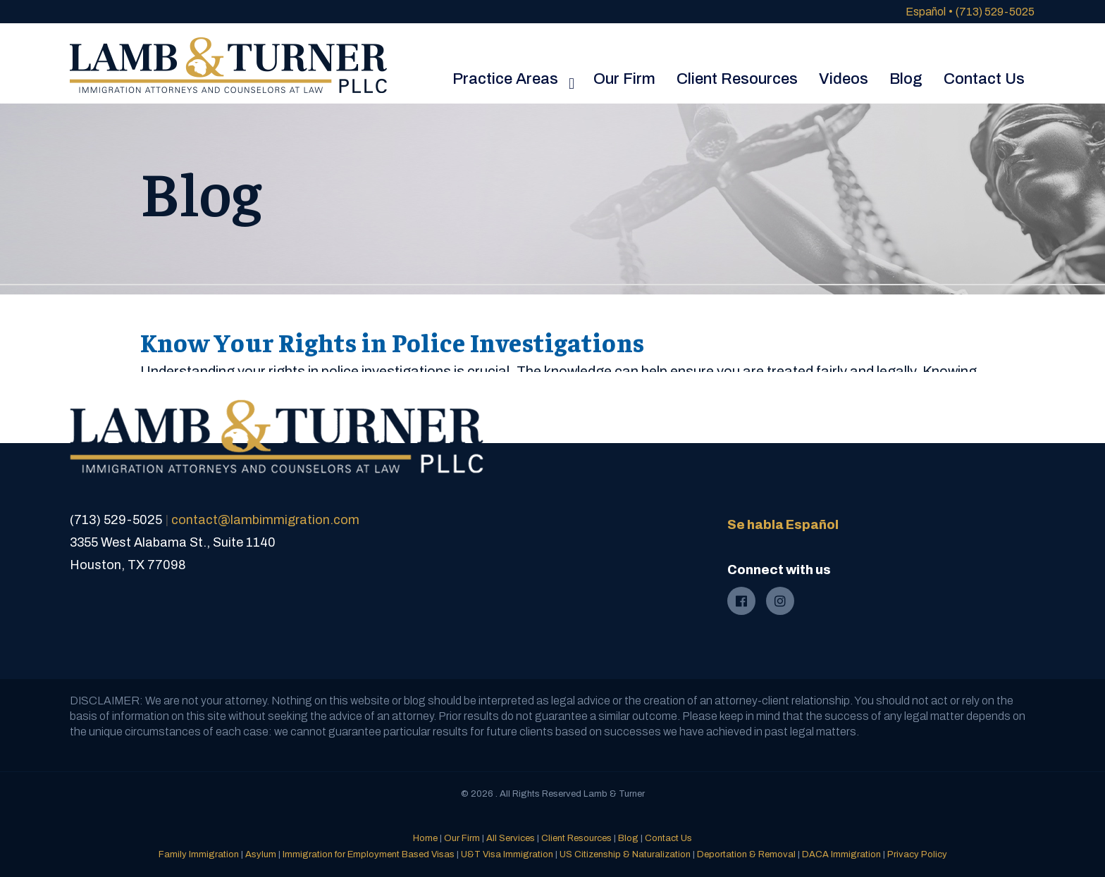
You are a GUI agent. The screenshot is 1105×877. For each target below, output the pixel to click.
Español (926, 12)
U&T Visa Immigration (507, 854)
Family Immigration (199, 854)
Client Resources (576, 838)
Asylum (260, 854)
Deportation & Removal (746, 854)
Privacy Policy (917, 854)
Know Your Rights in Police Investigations (392, 341)
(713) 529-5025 (995, 12)
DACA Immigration (841, 854)
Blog (628, 838)
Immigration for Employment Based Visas (369, 854)
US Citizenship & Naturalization (625, 854)
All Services (510, 838)
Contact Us (668, 838)
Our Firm (462, 838)
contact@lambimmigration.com (265, 520)
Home (425, 838)
